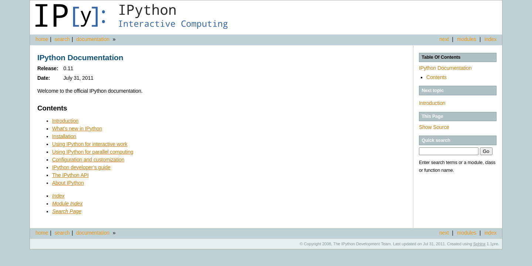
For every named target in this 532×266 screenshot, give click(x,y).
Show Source (434, 127)
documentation (93, 39)
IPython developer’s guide (81, 167)
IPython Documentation (445, 68)
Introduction (432, 103)
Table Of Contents (441, 57)
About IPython (68, 183)
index (490, 39)
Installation (64, 136)
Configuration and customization (88, 160)
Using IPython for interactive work (89, 144)
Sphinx (479, 244)
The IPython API (70, 175)
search (62, 39)
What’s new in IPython (77, 129)
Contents (436, 77)
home (41, 39)
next (444, 39)
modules (466, 39)
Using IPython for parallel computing (92, 152)
